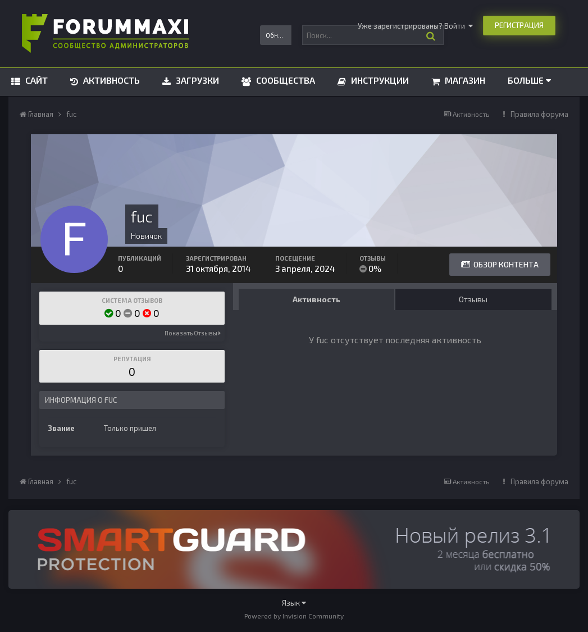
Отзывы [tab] (473, 299)
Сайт (35, 80)
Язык (294, 602)
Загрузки (196, 80)
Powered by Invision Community (294, 616)
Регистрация (519, 25)
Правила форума (539, 114)
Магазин (464, 80)
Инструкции (379, 80)
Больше (529, 80)
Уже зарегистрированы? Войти (415, 25)
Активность (110, 80)
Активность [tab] (316, 299)
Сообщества (284, 80)
